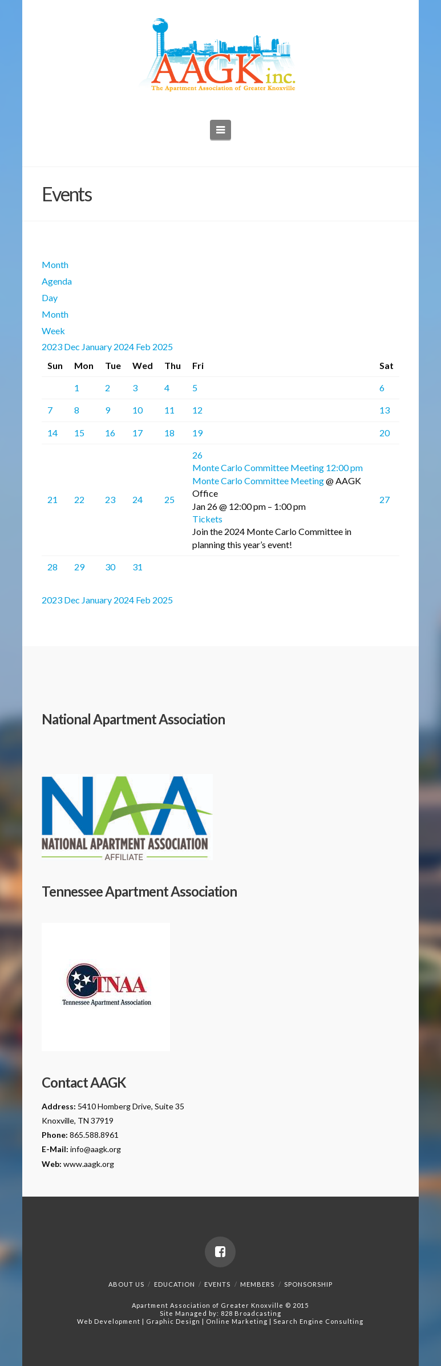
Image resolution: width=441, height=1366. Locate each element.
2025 (162, 346)
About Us (126, 1284)
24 (137, 499)
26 (197, 454)
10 (137, 409)
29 (79, 566)
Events (217, 1284)
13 (384, 409)
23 (110, 499)
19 (197, 432)
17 (137, 432)
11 (169, 409)
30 (110, 566)
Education (174, 1284)
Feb (144, 346)
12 (197, 409)
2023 (53, 346)
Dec (73, 346)
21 (52, 499)
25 (169, 499)
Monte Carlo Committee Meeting (258, 480)
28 (52, 566)
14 (52, 432)
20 (384, 432)
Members (257, 1284)
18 (169, 432)
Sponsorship (308, 1284)
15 (79, 432)
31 (137, 566)
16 (110, 432)
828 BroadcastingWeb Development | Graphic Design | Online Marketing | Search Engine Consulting (220, 1317)
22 (79, 499)
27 (384, 499)
